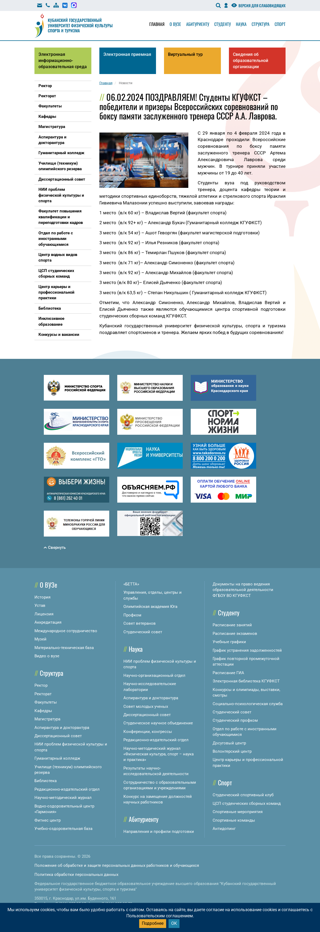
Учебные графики (229, 641)
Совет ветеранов (139, 623)
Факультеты (45, 702)
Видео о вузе (46, 656)
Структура (261, 24)
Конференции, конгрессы (147, 731)
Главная (157, 24)
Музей (40, 639)
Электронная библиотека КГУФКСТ (246, 681)
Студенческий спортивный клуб (243, 795)
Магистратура (47, 719)
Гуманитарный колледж (57, 758)
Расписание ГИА (228, 672)
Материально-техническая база (64, 647)
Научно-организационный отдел (154, 675)
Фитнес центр (47, 820)
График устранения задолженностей (247, 650)
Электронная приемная (127, 54)
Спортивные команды (234, 820)
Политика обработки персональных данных (76, 874)
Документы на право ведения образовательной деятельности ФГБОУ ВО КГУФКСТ (243, 590)
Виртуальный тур (185, 54)
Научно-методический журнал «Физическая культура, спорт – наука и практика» (158, 754)
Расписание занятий (232, 625)
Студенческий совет (142, 632)
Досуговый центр (229, 743)
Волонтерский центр (232, 751)
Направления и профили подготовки (158, 831)
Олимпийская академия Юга (150, 606)
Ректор (41, 685)
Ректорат (43, 694)
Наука (241, 24)
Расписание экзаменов (235, 633)
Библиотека (45, 780)
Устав (39, 605)
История (42, 597)
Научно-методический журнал (63, 797)
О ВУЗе (48, 584)
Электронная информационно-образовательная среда (62, 60)
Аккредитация (47, 622)
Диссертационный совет (58, 735)
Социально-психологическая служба (248, 703)
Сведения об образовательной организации (250, 60)
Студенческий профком (235, 720)
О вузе (175, 24)
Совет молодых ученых (145, 706)
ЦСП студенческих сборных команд (247, 803)
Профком (132, 615)
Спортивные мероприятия (238, 811)
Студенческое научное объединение (158, 723)
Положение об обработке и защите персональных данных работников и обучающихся (116, 865)
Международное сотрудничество (65, 630)
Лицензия (43, 614)
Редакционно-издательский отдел (67, 789)
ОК (174, 923)
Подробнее (152, 923)
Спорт (280, 24)
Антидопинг (224, 828)
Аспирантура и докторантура (61, 727)
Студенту (222, 24)
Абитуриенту (197, 24)
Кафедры (43, 710)
